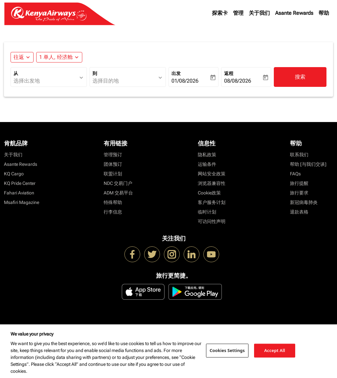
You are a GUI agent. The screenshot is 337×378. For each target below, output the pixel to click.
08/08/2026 (237, 81)
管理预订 (113, 154)
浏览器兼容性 (211, 183)
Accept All (274, 350)
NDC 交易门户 (118, 183)
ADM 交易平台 (118, 192)
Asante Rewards (294, 13)
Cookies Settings (227, 350)
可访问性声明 (211, 221)
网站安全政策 (211, 173)
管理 (238, 13)
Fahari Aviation (19, 192)
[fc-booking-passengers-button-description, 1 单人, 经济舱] (56, 57)
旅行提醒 (299, 183)
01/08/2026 (184, 81)
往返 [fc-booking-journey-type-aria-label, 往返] (18, 57)
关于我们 (259, 13)
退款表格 (299, 211)
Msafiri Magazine (21, 202)
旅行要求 (299, 192)
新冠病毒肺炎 (304, 202)
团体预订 (113, 164)
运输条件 (207, 164)
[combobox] (45, 81)
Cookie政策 (209, 192)
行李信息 (113, 211)
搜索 (300, 77)
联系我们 (299, 154)
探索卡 (220, 13)
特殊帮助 (113, 202)
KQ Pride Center (20, 183)
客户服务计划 (211, 202)
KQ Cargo (14, 173)
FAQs (295, 173)
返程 (228, 73)
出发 (176, 73)
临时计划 (207, 211)
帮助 (324, 13)
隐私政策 (207, 154)
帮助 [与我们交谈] (308, 164)
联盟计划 (113, 173)
